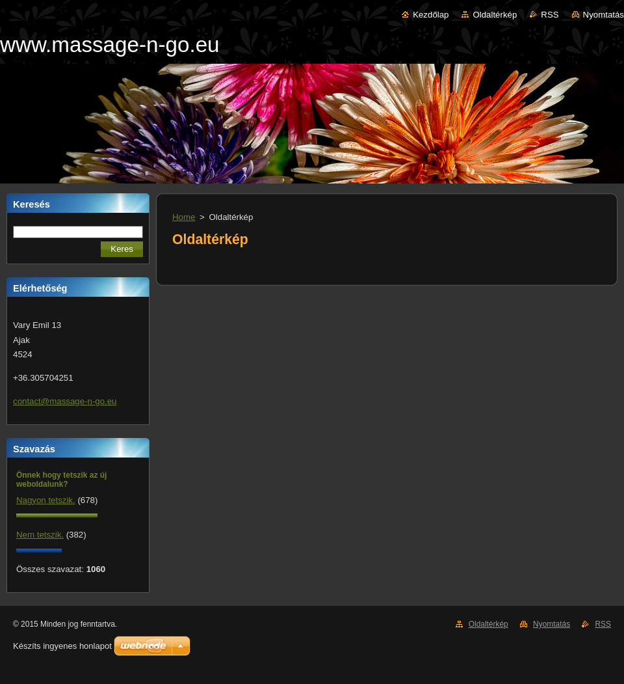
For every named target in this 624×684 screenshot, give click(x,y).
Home (183, 217)
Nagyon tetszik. (45, 500)
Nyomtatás (603, 15)
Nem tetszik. (40, 535)
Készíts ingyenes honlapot (62, 646)
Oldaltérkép (495, 15)
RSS (549, 15)
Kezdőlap (430, 15)
